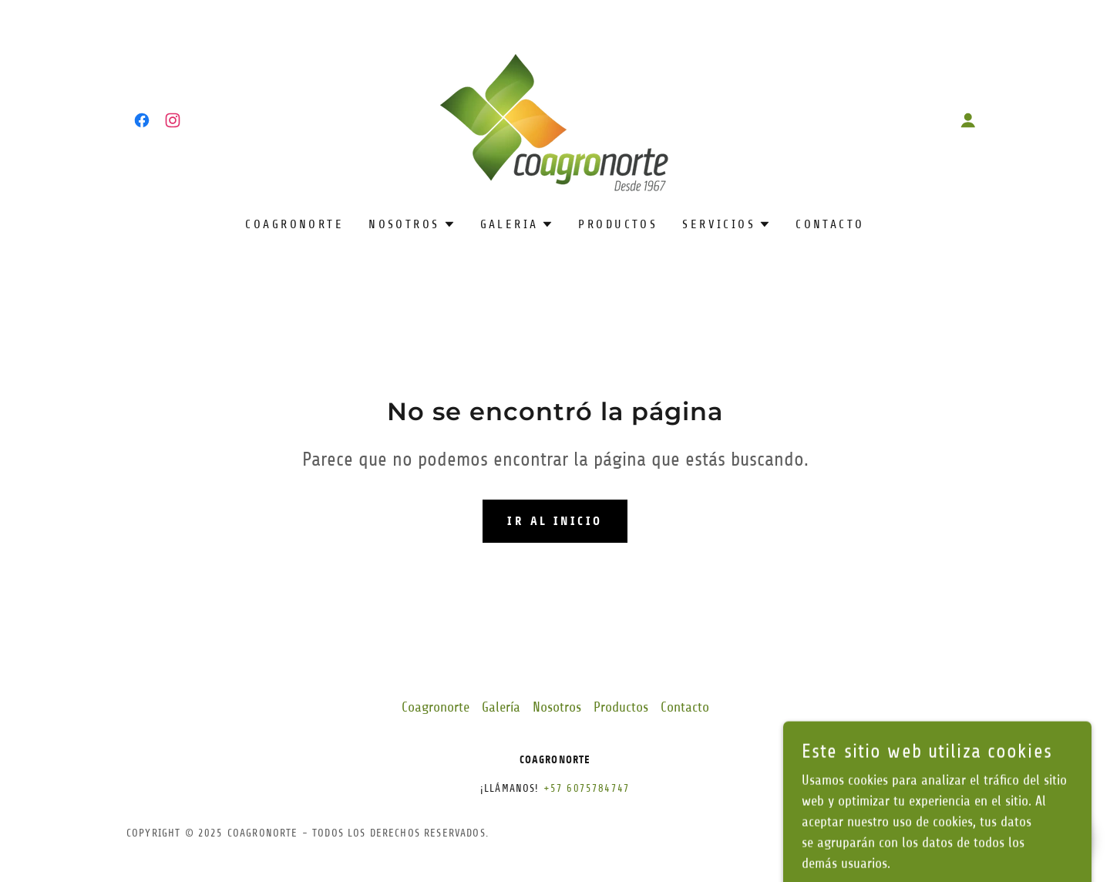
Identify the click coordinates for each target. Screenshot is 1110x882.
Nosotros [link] (557, 707)
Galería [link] (501, 707)
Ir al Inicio (554, 520)
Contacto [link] (830, 224)
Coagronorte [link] (294, 224)
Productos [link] (618, 224)
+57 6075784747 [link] (586, 788)
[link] (141, 120)
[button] (968, 120)
